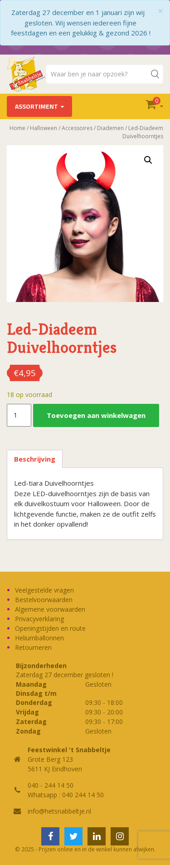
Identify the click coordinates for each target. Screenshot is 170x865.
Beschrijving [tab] (34, 458)
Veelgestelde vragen (44, 590)
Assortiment (36, 106)
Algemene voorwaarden (50, 609)
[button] (148, 160)
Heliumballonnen (39, 638)
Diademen (110, 128)
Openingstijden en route (50, 628)
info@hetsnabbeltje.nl (59, 811)
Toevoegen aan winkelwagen (96, 415)
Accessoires (77, 128)
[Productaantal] (19, 415)
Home (17, 128)
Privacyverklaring (39, 618)
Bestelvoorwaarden (44, 599)
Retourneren (33, 647)
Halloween (43, 128)
